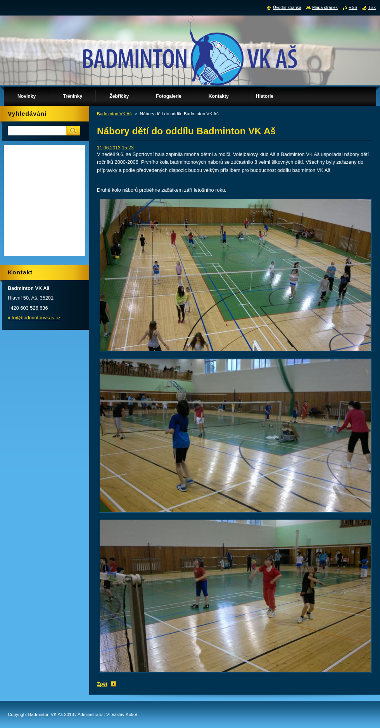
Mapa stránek (325, 7)
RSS (353, 7)
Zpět (102, 684)
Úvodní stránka (287, 7)
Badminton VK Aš (114, 113)
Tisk (372, 7)
